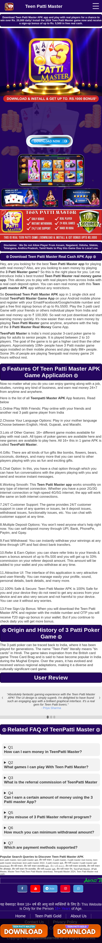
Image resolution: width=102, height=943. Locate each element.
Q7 (51, 841)
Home (22, 911)
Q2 (51, 761)
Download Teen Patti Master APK (31, 294)
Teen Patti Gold (48, 911)
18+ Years (60, 903)
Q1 (51, 746)
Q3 (51, 776)
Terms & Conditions (80, 916)
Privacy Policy (43, 916)
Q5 (51, 811)
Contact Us (14, 916)
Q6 (51, 826)
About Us (77, 911)
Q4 (51, 793)
